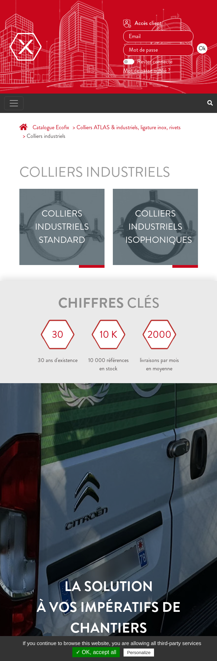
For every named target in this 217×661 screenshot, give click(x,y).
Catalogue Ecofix (51, 127)
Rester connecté (154, 61)
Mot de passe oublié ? (146, 70)
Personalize (139, 652)
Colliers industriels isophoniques (155, 227)
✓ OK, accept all (96, 652)
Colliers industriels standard (62, 227)
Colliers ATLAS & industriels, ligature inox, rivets (128, 127)
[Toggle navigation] (14, 103)
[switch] (128, 61)
